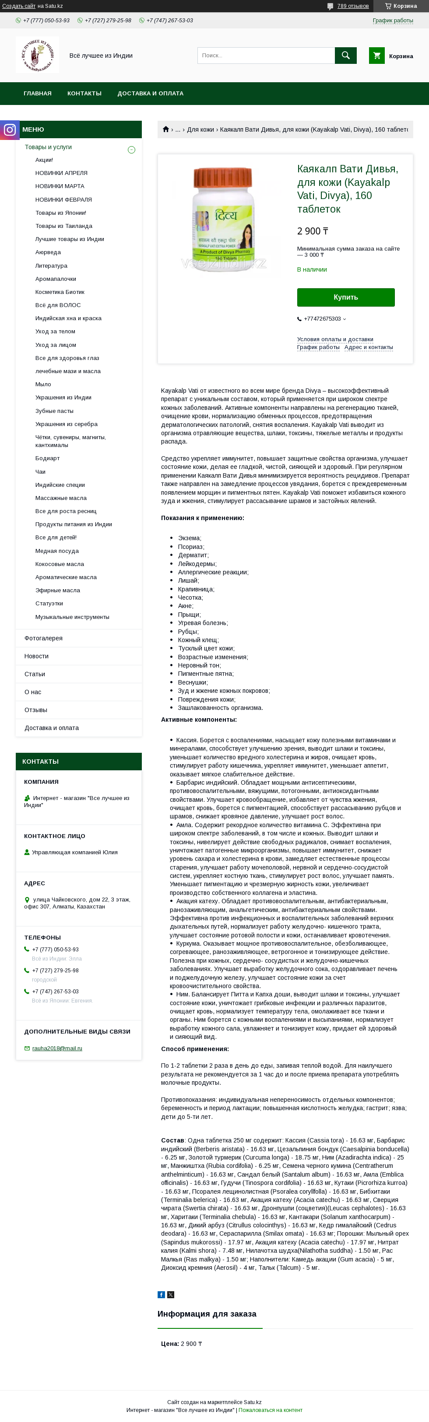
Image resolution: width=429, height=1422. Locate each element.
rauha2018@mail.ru (57, 1048)
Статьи (35, 674)
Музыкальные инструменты (72, 617)
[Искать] (346, 55)
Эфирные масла (57, 590)
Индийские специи (60, 485)
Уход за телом (55, 331)
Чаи (40, 471)
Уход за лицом (55, 345)
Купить (346, 297)
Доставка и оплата (150, 93)
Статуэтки (49, 603)
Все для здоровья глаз (67, 358)
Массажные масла (61, 498)
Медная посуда (57, 551)
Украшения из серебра (66, 424)
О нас (33, 691)
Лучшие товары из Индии (69, 239)
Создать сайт (18, 6)
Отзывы (36, 709)
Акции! (44, 160)
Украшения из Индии (63, 397)
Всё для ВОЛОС (58, 305)
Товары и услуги (48, 146)
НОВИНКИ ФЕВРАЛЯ (63, 199)
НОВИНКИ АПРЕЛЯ (61, 173)
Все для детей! (56, 537)
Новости (37, 656)
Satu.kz (253, 1402)
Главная (38, 93)
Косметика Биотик (59, 292)
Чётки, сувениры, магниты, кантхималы (70, 441)
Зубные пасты (54, 411)
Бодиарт (47, 458)
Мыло (43, 384)
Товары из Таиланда (63, 226)
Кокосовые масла (59, 564)
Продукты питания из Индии (73, 524)
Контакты (84, 93)
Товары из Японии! (60, 213)
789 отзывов (353, 6)
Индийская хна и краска (68, 318)
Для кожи (200, 129)
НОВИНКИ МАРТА (59, 186)
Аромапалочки (55, 279)
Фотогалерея (44, 638)
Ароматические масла (66, 577)
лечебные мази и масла (68, 371)
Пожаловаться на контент (270, 1410)
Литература (51, 265)
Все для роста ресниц (66, 511)
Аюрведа (48, 252)
